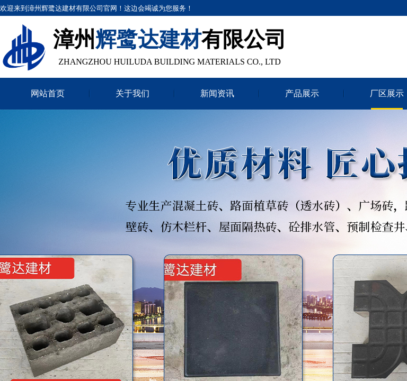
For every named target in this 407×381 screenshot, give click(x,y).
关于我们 (132, 93)
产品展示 (302, 93)
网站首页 (48, 93)
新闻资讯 (217, 93)
